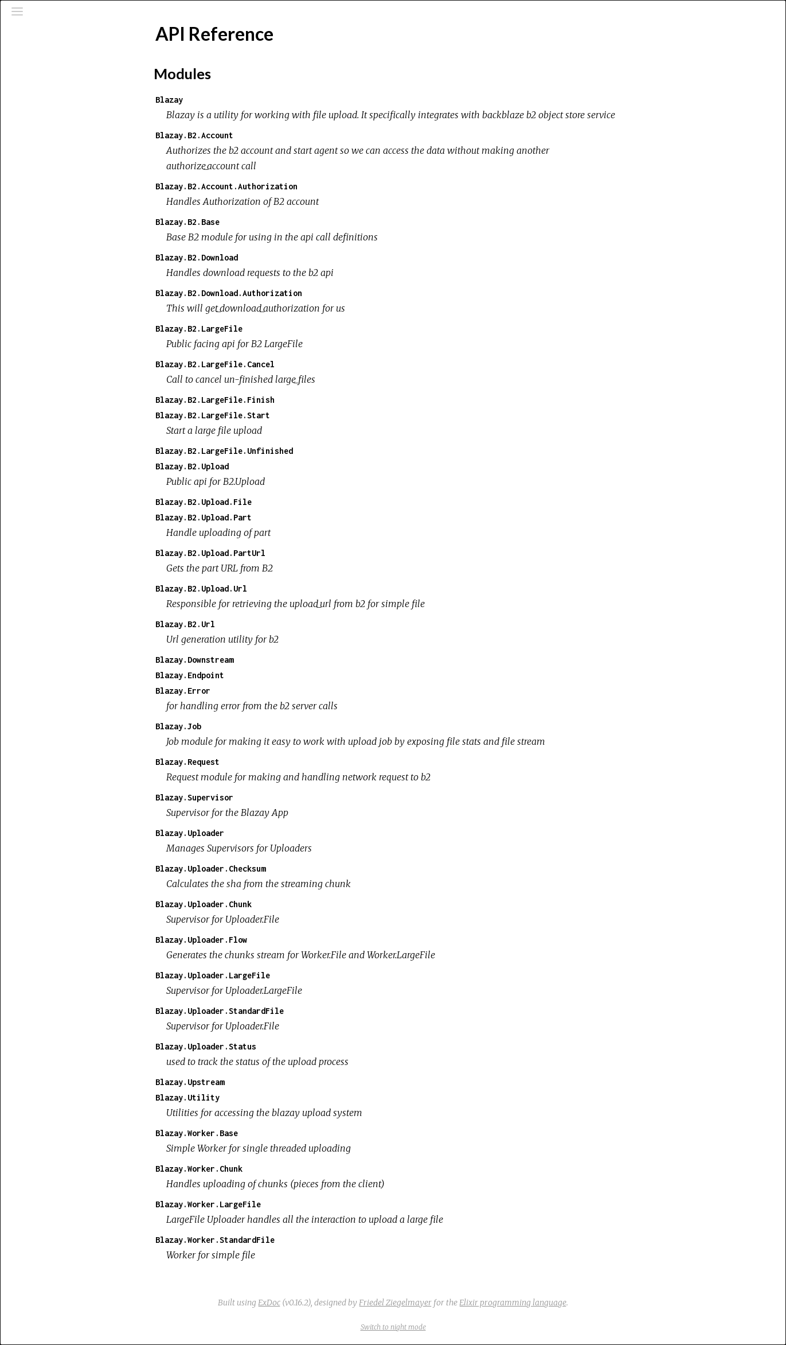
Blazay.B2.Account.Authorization (312, 186)
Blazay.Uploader (275, 833)
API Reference (57, 142)
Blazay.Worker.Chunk (285, 1168)
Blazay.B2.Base (273, 222)
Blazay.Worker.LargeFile (294, 1204)
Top (49, 161)
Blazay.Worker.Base (282, 1133)
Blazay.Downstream (280, 659)
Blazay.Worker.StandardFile (301, 1240)
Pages (41, 94)
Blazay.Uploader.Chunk (289, 904)
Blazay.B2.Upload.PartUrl (296, 553)
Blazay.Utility (273, 1097)
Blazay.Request (273, 762)
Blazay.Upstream (275, 1082)
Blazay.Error (268, 690)
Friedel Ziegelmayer (481, 1302)
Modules (48, 109)
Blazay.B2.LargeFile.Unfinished (310, 451)
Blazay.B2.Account (280, 135)
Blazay (255, 99)
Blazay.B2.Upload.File (289, 502)
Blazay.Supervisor (280, 797)
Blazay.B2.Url (271, 624)
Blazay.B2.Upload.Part (289, 517)
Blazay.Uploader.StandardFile (305, 1011)
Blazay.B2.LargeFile (285, 328)
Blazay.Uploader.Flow (287, 939)
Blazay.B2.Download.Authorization (314, 293)
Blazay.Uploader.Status (291, 1046)
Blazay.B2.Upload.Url (287, 588)
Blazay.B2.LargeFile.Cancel (301, 364)
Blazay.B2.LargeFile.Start (298, 415)
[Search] (78, 64)
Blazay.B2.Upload (278, 466)
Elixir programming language (598, 1302)
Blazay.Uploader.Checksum (296, 868)
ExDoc (355, 1302)
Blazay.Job (264, 726)
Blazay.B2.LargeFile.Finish (301, 400)
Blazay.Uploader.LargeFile (298, 975)
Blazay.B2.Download (282, 257)
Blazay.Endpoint (275, 675)
